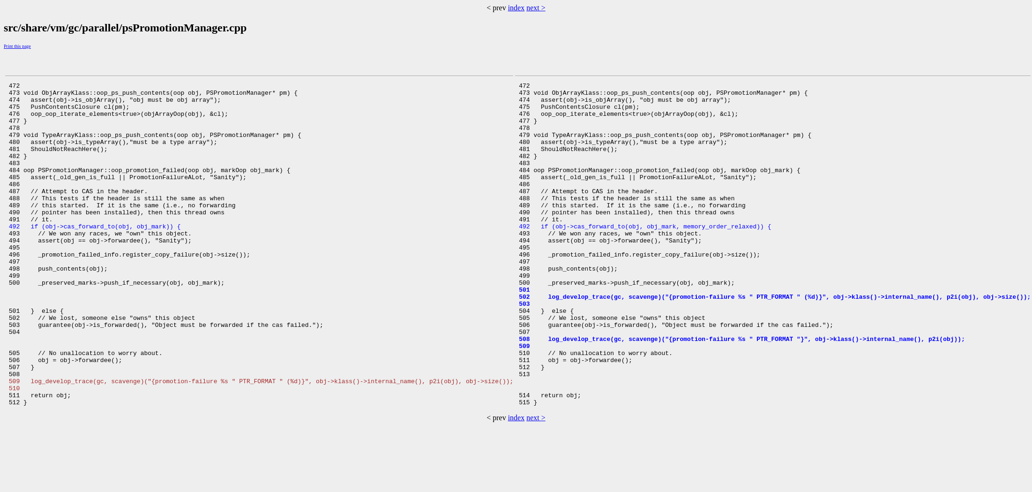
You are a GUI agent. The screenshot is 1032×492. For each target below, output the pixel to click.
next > (536, 8)
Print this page (17, 46)
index (516, 8)
